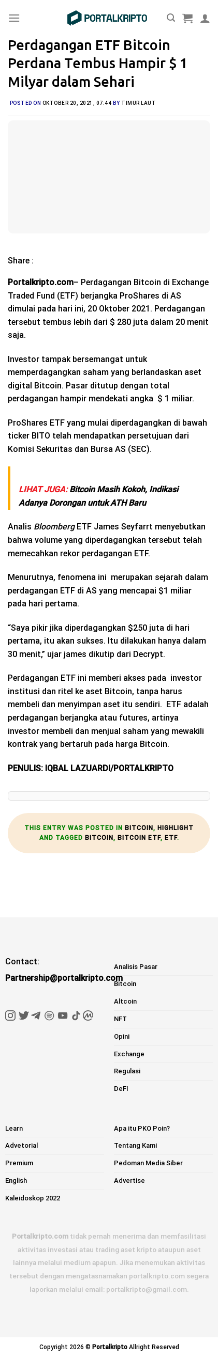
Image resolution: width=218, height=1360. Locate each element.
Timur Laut (138, 103)
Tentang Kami (135, 1145)
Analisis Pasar (135, 967)
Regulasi (127, 1071)
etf (171, 837)
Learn (14, 1128)
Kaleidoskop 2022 (32, 1198)
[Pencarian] (171, 18)
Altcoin (125, 1001)
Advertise (129, 1180)
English (16, 1180)
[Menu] (14, 17)
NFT (120, 1019)
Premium (19, 1163)
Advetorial (21, 1145)
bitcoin (99, 837)
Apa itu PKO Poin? (142, 1128)
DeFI (121, 1088)
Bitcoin (139, 828)
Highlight (175, 828)
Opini (121, 1036)
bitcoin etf (139, 837)
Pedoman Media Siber (148, 1163)
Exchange (129, 1054)
